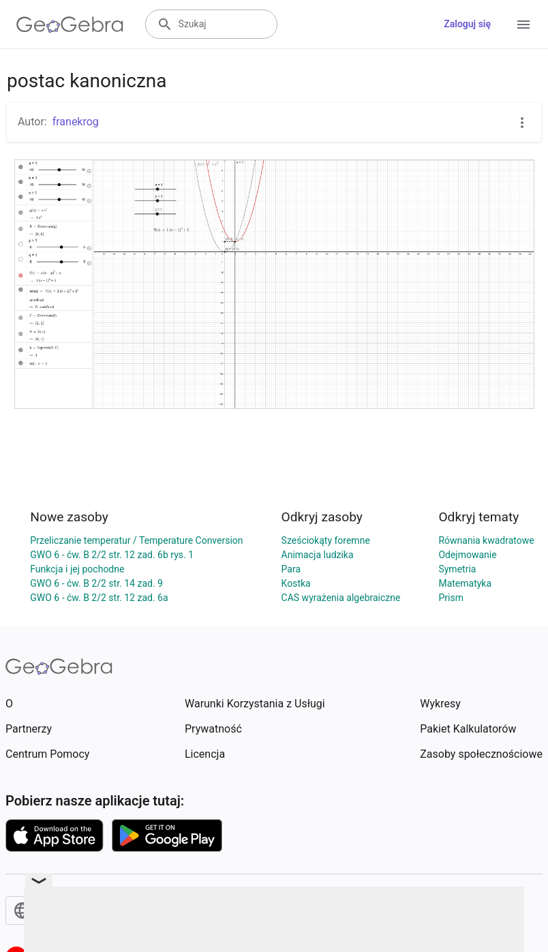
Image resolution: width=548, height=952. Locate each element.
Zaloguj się (467, 23)
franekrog (75, 121)
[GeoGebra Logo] (69, 24)
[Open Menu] (523, 24)
